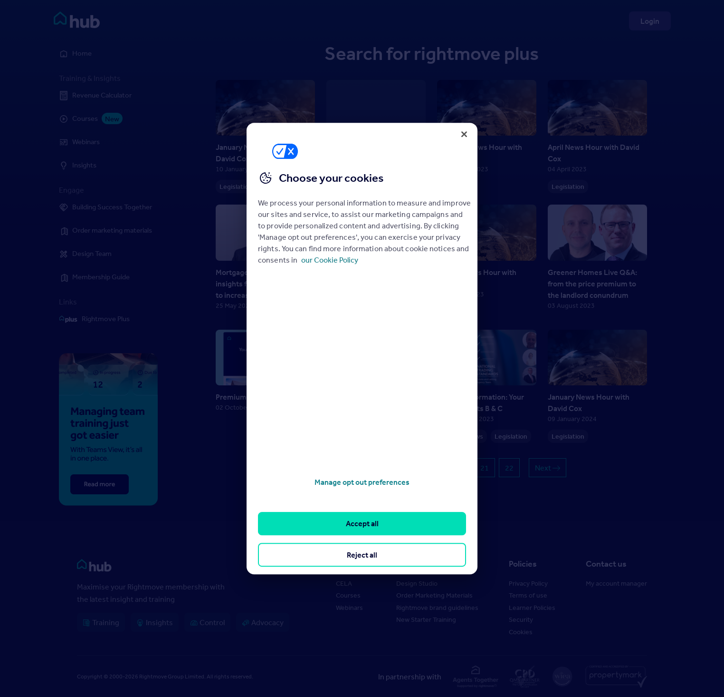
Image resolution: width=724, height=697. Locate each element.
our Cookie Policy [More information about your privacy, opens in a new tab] (329, 260)
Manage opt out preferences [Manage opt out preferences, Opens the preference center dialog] (362, 482)
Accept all (362, 524)
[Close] (464, 134)
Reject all (362, 555)
